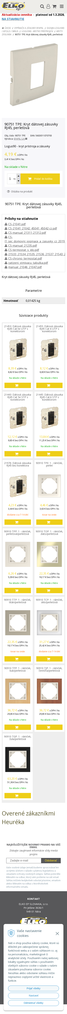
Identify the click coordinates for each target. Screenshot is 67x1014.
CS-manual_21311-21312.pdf (27, 233)
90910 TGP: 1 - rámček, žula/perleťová (17, 738)
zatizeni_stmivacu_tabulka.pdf (28, 263)
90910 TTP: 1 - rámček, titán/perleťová (17, 601)
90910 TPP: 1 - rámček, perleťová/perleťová (17, 533)
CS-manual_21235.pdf (22, 246)
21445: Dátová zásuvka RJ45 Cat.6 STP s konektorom (49, 397)
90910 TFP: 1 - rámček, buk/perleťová (17, 669)
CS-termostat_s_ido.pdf (23, 250)
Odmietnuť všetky (33, 1002)
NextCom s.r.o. (40, 1010)
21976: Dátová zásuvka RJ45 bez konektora (17, 464)
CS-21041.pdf (17, 224)
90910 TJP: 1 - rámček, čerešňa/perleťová (49, 669)
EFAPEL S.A (20, 138)
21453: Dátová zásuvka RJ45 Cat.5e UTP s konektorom (17, 329)
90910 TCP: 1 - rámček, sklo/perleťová (49, 601)
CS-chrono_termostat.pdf (25, 258)
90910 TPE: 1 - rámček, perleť (49, 464)
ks (15, 178)
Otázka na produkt (20, 191)
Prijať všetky (33, 988)
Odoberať (51, 860)
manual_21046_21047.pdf (25, 267)
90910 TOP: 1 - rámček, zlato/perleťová (49, 533)
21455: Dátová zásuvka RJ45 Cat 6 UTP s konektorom (49, 329)
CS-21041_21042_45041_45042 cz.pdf (32, 228)
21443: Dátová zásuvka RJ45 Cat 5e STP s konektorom (17, 397)
